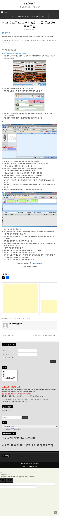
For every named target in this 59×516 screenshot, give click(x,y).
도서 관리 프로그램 (14, 318)
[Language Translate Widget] (29, 426)
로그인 (53, 361)
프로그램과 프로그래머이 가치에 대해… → (44, 335)
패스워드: (6, 354)
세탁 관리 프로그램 (23, 16)
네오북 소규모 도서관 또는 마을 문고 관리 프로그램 (29, 24)
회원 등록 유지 (8, 358)
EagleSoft (29, 3)
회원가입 (35, 16)
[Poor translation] (9, 480)
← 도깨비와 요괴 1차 (8, 335)
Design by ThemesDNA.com (29, 466)
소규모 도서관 (25, 318)
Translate (15, 429)
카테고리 (44, 16)
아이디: (5, 350)
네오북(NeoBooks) (8, 33)
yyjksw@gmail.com (8, 401)
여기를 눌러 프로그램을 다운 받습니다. (15, 53)
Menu (5, 12)
